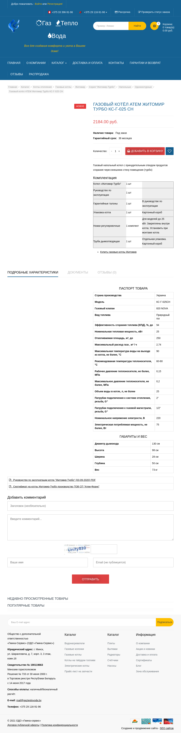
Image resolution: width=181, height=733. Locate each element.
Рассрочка (124, 12)
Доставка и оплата (146, 654)
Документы (78, 272)
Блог (138, 665)
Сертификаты (144, 660)
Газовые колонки (74, 649)
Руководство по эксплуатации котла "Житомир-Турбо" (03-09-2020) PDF (52, 480)
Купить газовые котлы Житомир (118, 252)
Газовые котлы (73, 654)
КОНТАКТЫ (116, 62)
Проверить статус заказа (155, 12)
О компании (143, 643)
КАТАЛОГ (59, 62)
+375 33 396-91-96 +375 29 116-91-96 (77, 12)
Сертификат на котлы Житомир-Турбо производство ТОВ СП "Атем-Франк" (54, 486)
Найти (137, 25)
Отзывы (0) (107, 272)
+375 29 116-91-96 (30, 706)
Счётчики (112, 660)
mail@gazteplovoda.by (29, 700)
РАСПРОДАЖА (39, 74)
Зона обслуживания (147, 671)
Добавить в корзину (145, 151)
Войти (38, 3)
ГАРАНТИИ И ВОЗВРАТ (145, 62)
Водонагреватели (74, 643)
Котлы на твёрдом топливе (80, 660)
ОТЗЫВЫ (16, 74)
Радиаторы (113, 654)
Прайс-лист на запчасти (78, 671)
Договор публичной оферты (23, 725)
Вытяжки (112, 649)
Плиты (111, 643)
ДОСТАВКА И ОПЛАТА (88, 62)
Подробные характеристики (32, 272)
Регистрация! (55, 3)
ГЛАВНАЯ (13, 62)
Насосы (111, 665)
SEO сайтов (167, 728)
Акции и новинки (145, 649)
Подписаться (164, 622)
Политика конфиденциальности (59, 725)
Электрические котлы (77, 665)
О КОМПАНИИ (36, 62)
